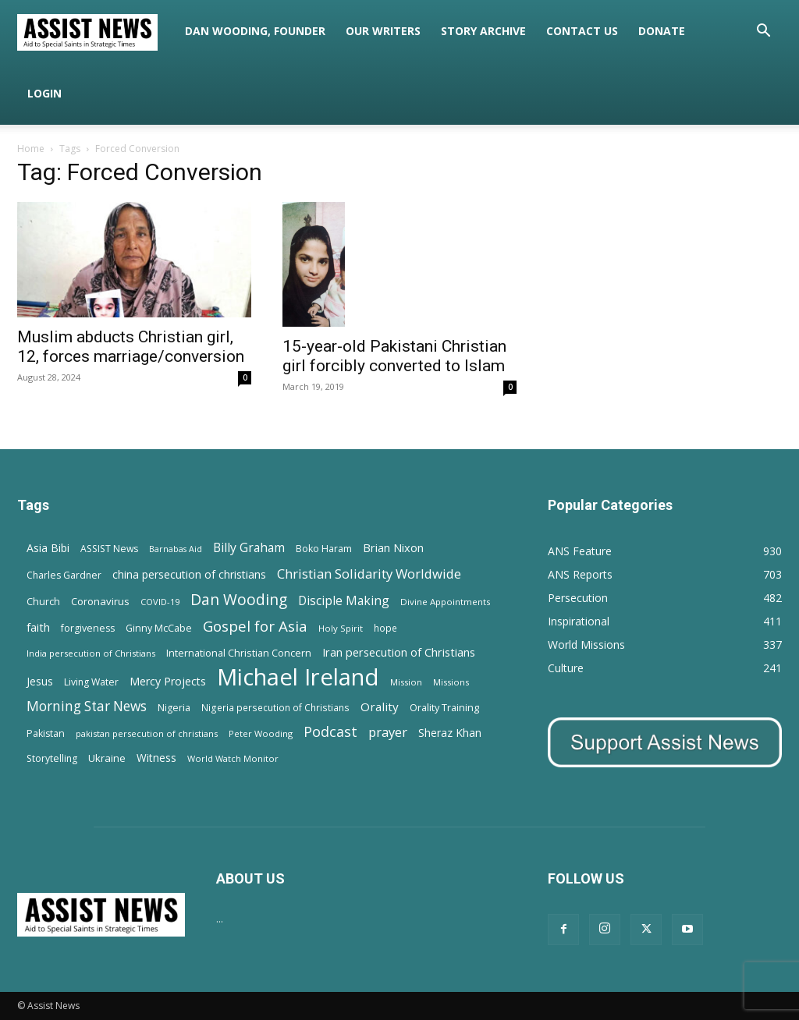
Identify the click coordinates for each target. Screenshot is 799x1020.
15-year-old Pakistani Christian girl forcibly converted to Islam (394, 356)
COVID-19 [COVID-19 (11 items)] (159, 601)
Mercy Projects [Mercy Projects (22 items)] (168, 681)
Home (30, 148)
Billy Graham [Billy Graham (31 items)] (249, 548)
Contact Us (582, 30)
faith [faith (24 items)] (38, 627)
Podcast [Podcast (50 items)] (330, 732)
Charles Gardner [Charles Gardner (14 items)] (64, 575)
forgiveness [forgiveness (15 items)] (88, 628)
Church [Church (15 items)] (43, 601)
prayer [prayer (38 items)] (387, 732)
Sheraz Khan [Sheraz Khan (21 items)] (449, 732)
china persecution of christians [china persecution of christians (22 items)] (189, 574)
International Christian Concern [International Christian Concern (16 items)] (238, 653)
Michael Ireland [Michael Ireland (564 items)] (298, 677)
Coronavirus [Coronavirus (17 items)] (100, 601)
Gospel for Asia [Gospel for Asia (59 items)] (255, 626)
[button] (763, 32)
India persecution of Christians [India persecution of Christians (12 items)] (91, 653)
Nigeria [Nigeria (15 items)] (174, 707)
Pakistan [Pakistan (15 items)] (46, 733)
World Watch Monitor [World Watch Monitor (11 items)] (233, 758)
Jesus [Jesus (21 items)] (40, 681)
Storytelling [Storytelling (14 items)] (52, 758)
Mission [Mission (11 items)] (406, 682)
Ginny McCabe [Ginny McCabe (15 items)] (159, 628)
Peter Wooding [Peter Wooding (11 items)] (261, 733)
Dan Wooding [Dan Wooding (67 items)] (238, 599)
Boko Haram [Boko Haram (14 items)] (324, 548)
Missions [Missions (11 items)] (451, 682)
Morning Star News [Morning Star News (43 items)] (87, 706)
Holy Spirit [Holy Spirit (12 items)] (340, 628)
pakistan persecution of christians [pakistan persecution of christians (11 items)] (147, 733)
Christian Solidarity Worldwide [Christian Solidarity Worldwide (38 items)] (369, 573)
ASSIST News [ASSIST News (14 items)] (109, 548)
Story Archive (483, 30)
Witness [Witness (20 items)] (156, 757)
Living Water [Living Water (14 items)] (91, 682)
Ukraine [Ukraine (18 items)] (107, 758)
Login (44, 93)
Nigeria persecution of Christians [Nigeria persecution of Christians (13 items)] (275, 707)
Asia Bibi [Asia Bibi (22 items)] (48, 547)
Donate (661, 30)
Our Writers (383, 30)
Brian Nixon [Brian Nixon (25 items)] (393, 547)
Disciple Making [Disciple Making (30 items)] (343, 601)
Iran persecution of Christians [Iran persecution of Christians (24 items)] (398, 652)
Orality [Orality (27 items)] (379, 706)
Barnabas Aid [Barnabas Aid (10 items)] (175, 549)
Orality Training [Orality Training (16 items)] (444, 707)
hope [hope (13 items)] (385, 628)
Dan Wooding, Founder (255, 30)
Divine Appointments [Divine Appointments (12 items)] (445, 601)
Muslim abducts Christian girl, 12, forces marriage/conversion (130, 347)
